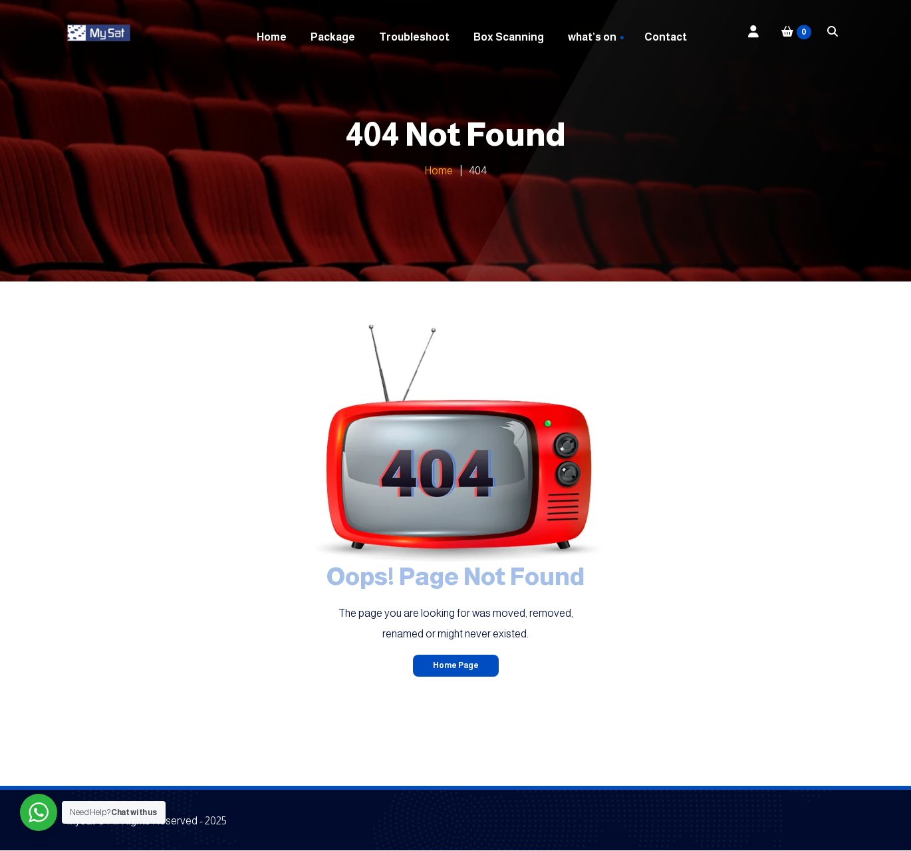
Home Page (456, 665)
